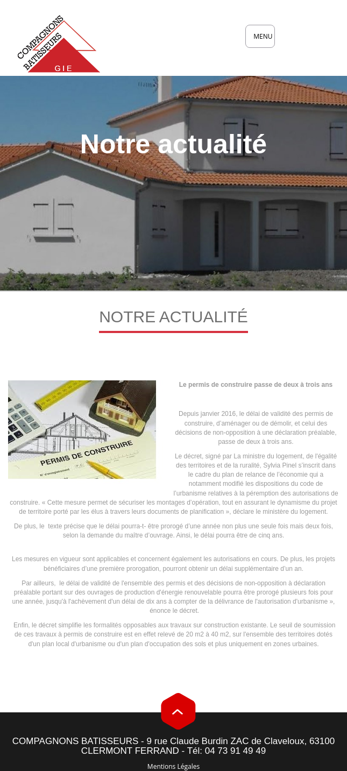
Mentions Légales (173, 766)
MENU (264, 39)
